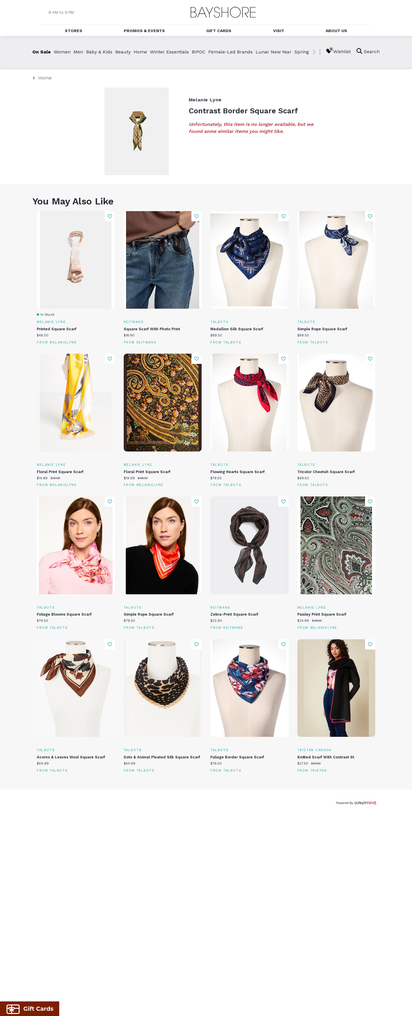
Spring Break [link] (308, 52)
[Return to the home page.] (223, 12)
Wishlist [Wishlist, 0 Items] (338, 51)
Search (368, 51)
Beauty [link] (123, 52)
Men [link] (78, 52)
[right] (314, 52)
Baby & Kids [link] (99, 52)
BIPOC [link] (198, 52)
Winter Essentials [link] (169, 52)
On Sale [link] (41, 52)
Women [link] (62, 52)
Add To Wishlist (110, 216)
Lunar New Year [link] (273, 52)
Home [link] (140, 52)
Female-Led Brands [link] (230, 52)
